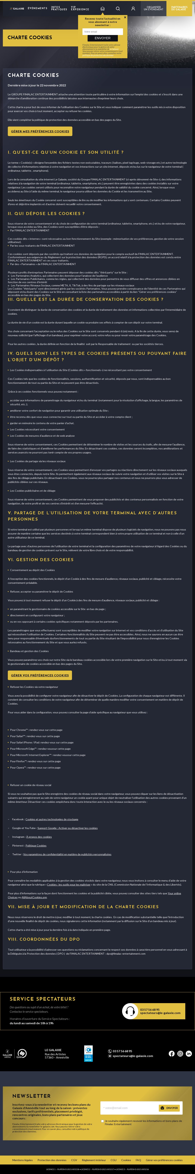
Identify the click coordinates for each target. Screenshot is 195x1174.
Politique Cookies (36, 845)
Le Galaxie (114, 49)
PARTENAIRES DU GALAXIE (179, 8)
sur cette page (53, 729)
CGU (114, 1160)
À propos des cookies (39, 836)
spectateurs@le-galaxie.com (160, 1012)
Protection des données (52, 1160)
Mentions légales (22, 1160)
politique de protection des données (97, 55)
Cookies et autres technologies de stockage (52, 819)
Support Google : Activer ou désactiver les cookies (68, 828)
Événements (37, 8)
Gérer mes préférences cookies (40, 131)
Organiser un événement (153, 8)
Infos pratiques (59, 8)
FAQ (138, 1160)
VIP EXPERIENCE (80, 8)
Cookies (126, 1160)
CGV (74, 1160)
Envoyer (102, 38)
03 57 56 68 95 (150, 1009)
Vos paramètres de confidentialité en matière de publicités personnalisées (67, 854)
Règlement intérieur (94, 1160)
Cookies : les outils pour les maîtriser (68, 884)
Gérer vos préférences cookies (40, 675)
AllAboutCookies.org (34, 897)
